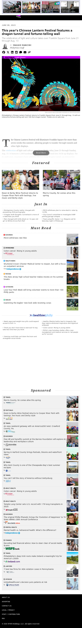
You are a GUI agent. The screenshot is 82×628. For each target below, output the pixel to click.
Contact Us (6, 606)
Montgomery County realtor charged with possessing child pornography (19, 211)
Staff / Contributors (11, 614)
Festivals (9, 57)
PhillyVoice (5, 17)
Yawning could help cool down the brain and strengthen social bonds (20, 337)
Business (9, 235)
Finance (8, 540)
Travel (8, 397)
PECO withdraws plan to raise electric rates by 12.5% (59, 211)
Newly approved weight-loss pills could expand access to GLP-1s (21, 322)
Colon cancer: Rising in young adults (56, 327)
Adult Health (10, 488)
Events (18, 16)
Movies (8, 274)
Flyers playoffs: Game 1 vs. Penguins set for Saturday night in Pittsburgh (59, 220)
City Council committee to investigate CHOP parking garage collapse (58, 215)
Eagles (8, 300)
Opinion (8, 579)
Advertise (6, 601)
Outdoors (9, 287)
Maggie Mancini (22, 45)
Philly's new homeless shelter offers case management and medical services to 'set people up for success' (60, 332)
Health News (10, 261)
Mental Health (11, 527)
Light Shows (20, 57)
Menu (78, 18)
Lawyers (8, 566)
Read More (41, 153)
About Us (6, 597)
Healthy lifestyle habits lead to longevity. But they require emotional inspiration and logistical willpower (60, 323)
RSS (3, 618)
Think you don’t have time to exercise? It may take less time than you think (20, 328)
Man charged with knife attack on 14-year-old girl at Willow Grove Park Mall (20, 220)
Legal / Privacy (8, 610)
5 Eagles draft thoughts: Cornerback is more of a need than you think (21, 215)
